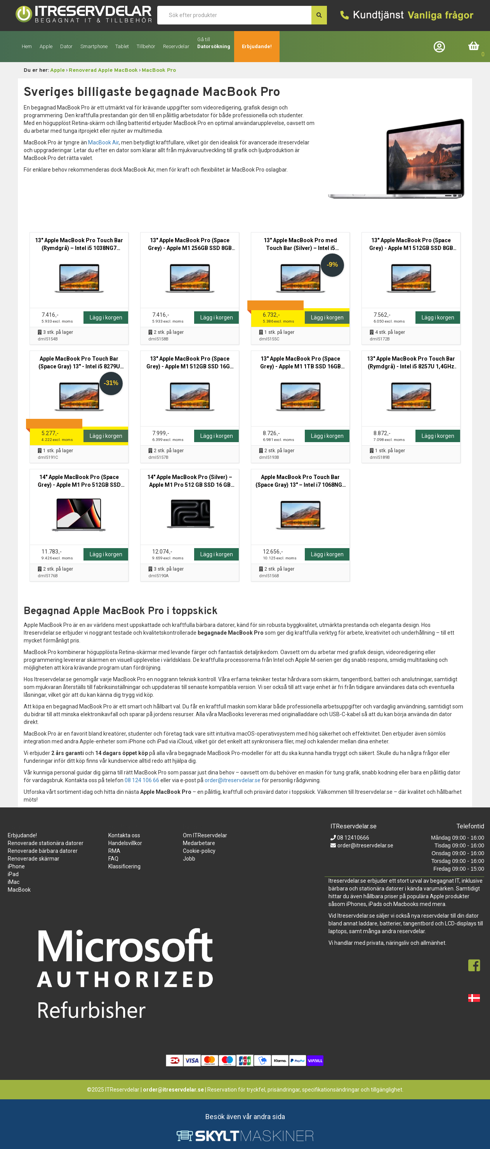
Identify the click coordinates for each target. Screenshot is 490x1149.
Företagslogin (441, 46)
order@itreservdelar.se (233, 780)
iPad (13, 874)
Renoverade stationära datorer (45, 843)
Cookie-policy (199, 851)
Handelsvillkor (125, 843)
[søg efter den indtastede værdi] (319, 15)
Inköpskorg (474, 46)
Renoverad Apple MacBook (103, 70)
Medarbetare (199, 843)
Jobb (189, 859)
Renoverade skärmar (33, 859)
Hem (27, 46)
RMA (114, 851)
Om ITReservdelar (205, 835)
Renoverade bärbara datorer (43, 851)
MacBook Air (103, 142)
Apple (57, 70)
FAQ (113, 859)
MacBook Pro (159, 70)
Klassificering (124, 866)
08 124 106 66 (142, 780)
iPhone (16, 866)
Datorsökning (213, 46)
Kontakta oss (124, 835)
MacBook (19, 890)
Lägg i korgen (106, 317)
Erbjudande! (257, 46)
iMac (13, 882)
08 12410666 (352, 838)
